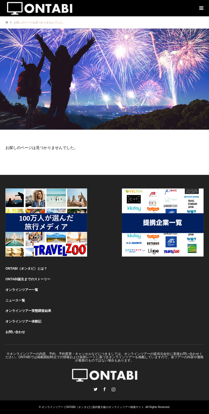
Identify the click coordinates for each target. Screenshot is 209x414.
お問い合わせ (15, 332)
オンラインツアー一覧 (21, 290)
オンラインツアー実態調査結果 (28, 311)
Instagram (113, 389)
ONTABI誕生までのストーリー (27, 279)
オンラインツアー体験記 (23, 321)
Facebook (104, 389)
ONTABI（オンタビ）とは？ (26, 268)
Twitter (95, 389)
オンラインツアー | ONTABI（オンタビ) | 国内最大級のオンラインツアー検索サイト (93, 407)
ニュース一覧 (15, 300)
